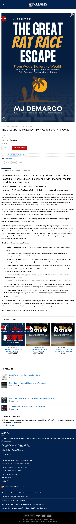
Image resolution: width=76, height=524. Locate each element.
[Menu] (3, 4)
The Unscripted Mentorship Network (14, 467)
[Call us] (17, 445)
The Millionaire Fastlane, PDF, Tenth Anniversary (38, 350)
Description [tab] (6, 170)
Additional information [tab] (21, 170)
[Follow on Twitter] (10, 445)
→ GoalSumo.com (7, 425)
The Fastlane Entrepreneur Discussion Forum (16, 460)
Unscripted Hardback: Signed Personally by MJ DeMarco (13, 350)
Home (3, 126)
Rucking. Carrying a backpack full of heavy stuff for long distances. (24, 508)
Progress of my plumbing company (13, 500)
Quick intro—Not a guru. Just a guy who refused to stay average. (23, 504)
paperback (11, 158)
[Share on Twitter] (7, 162)
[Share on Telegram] (21, 162)
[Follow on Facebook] (3, 445)
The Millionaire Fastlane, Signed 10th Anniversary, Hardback (63, 350)
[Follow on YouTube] (24, 445)
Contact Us (5, 481)
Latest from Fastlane (13, 487)
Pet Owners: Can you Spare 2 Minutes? (14, 496)
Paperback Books (13, 126)
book (6, 158)
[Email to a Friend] (10, 162)
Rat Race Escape (28, 126)
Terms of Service (17, 450)
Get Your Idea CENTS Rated (11, 470)
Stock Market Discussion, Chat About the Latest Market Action (23, 493)
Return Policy (6, 450)
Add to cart (19, 148)
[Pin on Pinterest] (14, 162)
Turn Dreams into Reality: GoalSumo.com (15, 464)
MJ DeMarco (6, 477)
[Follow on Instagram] (7, 445)
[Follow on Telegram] (28, 445)
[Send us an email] (14, 445)
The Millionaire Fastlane (9, 474)
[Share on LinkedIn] (17, 162)
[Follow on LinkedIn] (21, 445)
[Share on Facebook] (3, 162)
